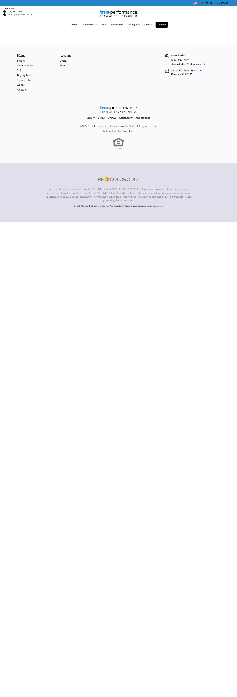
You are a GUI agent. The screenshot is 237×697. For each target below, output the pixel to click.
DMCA (112, 118)
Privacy (91, 118)
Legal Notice (81, 205)
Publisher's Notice (99, 205)
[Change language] (195, 3)
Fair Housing (143, 118)
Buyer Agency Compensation (147, 205)
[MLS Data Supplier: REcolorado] (118, 179)
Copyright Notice (120, 205)
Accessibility (126, 118)
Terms (101, 118)
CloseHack (128, 131)
